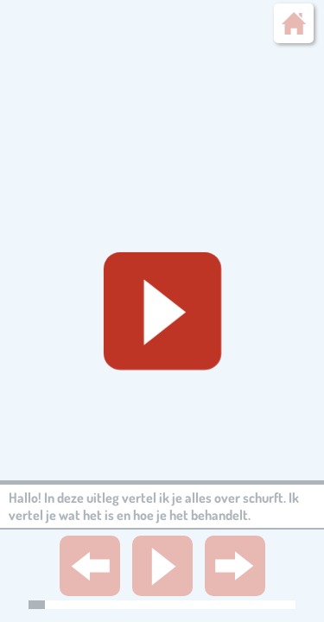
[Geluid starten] (162, 311)
